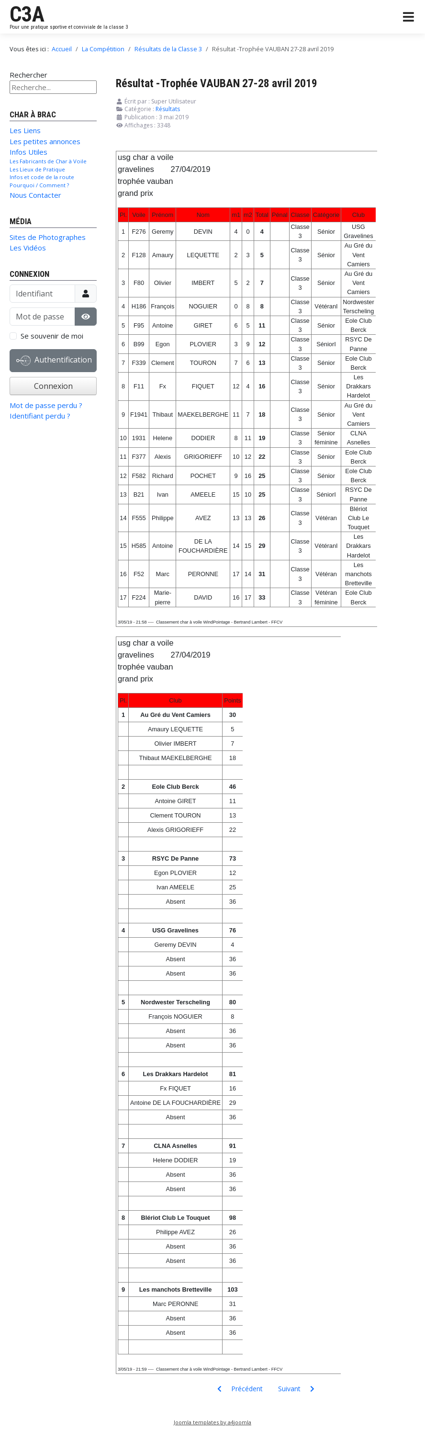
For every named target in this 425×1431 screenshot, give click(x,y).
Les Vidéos (28, 247)
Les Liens (25, 130)
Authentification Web (54, 362)
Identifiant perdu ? (40, 415)
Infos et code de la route (42, 177)
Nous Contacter (35, 195)
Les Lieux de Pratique (37, 169)
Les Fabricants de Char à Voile (48, 161)
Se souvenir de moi (52, 336)
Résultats (168, 109)
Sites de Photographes (48, 237)
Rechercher (28, 75)
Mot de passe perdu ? (46, 405)
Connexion (53, 386)
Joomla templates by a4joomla (212, 1422)
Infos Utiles (28, 152)
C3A (27, 14)
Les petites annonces (45, 141)
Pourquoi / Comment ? (39, 185)
